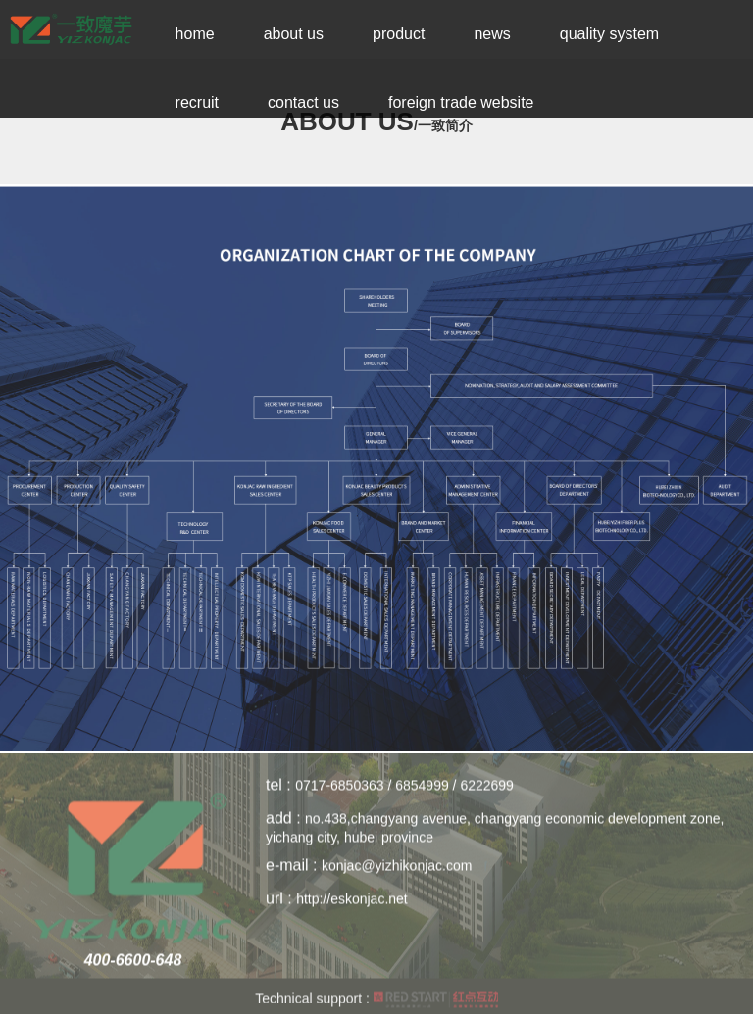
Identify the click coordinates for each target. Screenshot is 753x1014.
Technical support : (376, 1003)
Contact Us (303, 102)
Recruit (197, 102)
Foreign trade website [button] (461, 102)
